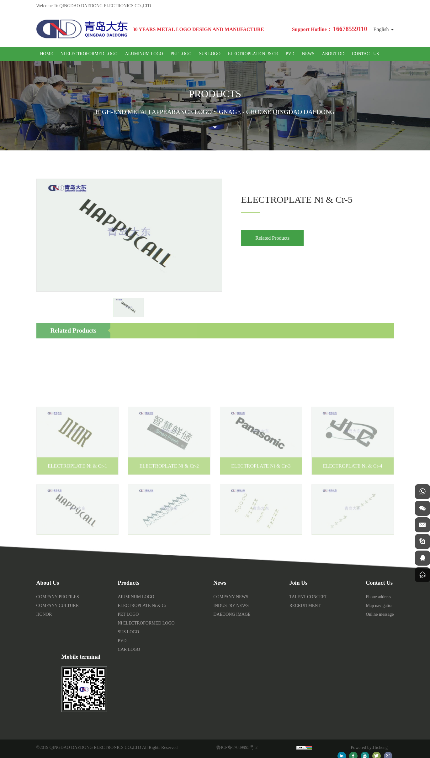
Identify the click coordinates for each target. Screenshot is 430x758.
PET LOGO (181, 53)
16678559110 (350, 28)
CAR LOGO (129, 649)
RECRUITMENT (305, 605)
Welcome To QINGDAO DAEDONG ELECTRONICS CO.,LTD (93, 5)
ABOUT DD (333, 53)
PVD (290, 53)
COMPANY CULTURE (57, 605)
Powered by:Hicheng (369, 747)
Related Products (278, 238)
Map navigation (379, 605)
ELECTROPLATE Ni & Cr (253, 53)
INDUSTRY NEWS (231, 605)
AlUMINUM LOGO (144, 53)
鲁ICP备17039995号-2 (236, 747)
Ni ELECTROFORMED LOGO (89, 53)
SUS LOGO (209, 53)
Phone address (378, 596)
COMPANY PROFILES (57, 596)
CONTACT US (365, 53)
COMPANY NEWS (230, 596)
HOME (46, 53)
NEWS (308, 53)
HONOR (44, 614)
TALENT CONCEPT (308, 596)
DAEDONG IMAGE (232, 614)
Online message (380, 614)
